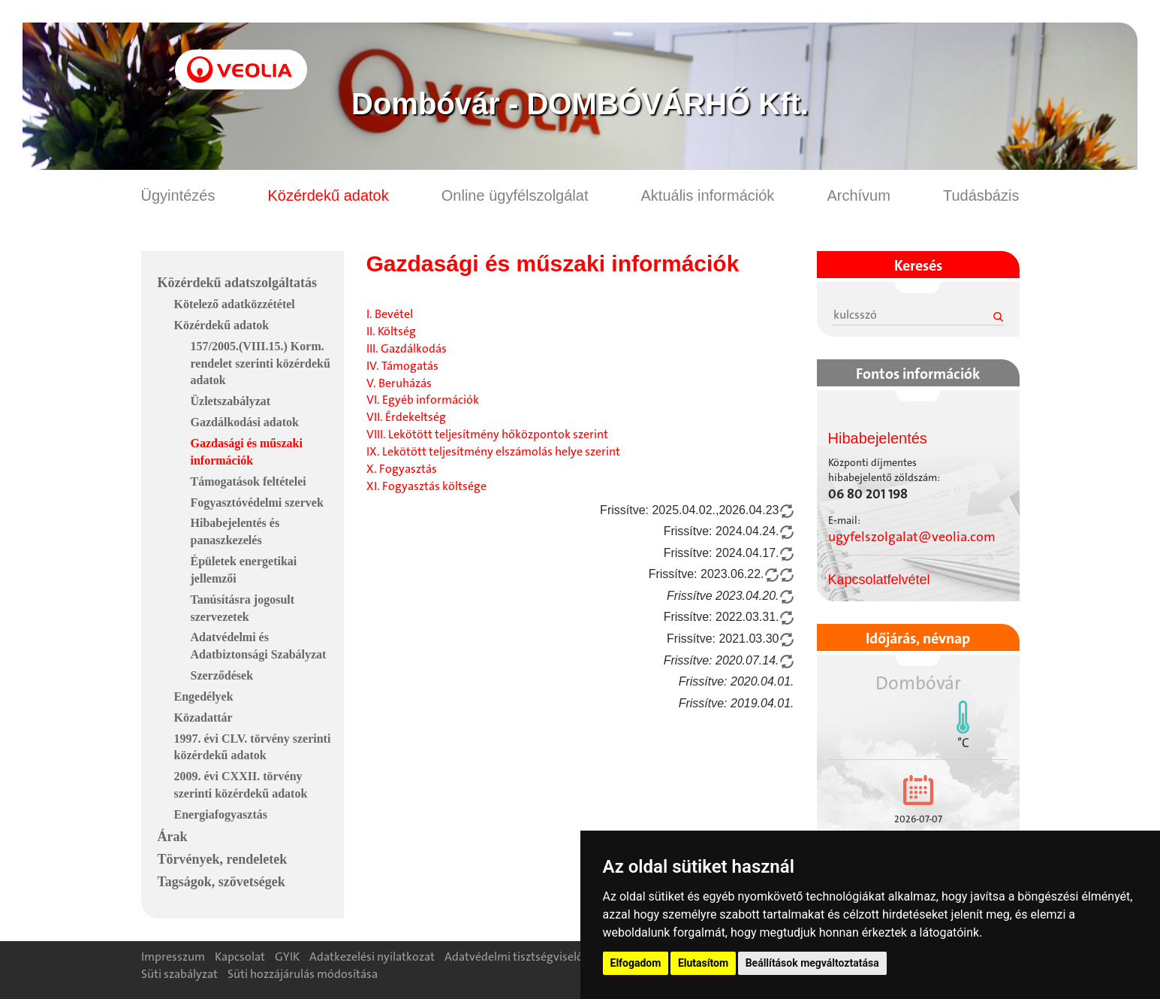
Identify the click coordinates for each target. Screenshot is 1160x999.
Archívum (858, 195)
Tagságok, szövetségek (221, 881)
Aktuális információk (708, 195)
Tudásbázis (981, 195)
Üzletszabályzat (231, 401)
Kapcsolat (240, 956)
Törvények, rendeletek (223, 859)
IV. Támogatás (402, 366)
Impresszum (173, 956)
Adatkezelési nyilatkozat (372, 956)
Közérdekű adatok (327, 195)
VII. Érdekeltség (406, 417)
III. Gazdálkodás (406, 348)
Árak (173, 836)
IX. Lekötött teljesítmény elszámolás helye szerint (493, 451)
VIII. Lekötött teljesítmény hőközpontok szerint (487, 434)
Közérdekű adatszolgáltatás (237, 282)
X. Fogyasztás (401, 469)
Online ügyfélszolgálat (515, 195)
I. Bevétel (389, 314)
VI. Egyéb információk (422, 399)
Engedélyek (204, 696)
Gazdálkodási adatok (245, 422)
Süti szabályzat (179, 974)
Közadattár (203, 717)
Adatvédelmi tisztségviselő (513, 956)
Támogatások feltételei (248, 481)
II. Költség (391, 331)
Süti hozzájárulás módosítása (302, 974)
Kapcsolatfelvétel (879, 579)
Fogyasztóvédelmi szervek (257, 502)
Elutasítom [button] (703, 963)
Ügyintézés (178, 195)
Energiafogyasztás (220, 814)
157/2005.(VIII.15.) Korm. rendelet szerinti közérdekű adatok (260, 363)
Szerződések (222, 675)
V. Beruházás (399, 383)
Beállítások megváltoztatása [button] (812, 963)
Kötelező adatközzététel (234, 304)
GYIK (287, 956)
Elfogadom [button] (635, 963)
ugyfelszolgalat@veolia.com (912, 537)
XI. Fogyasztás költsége (426, 486)
